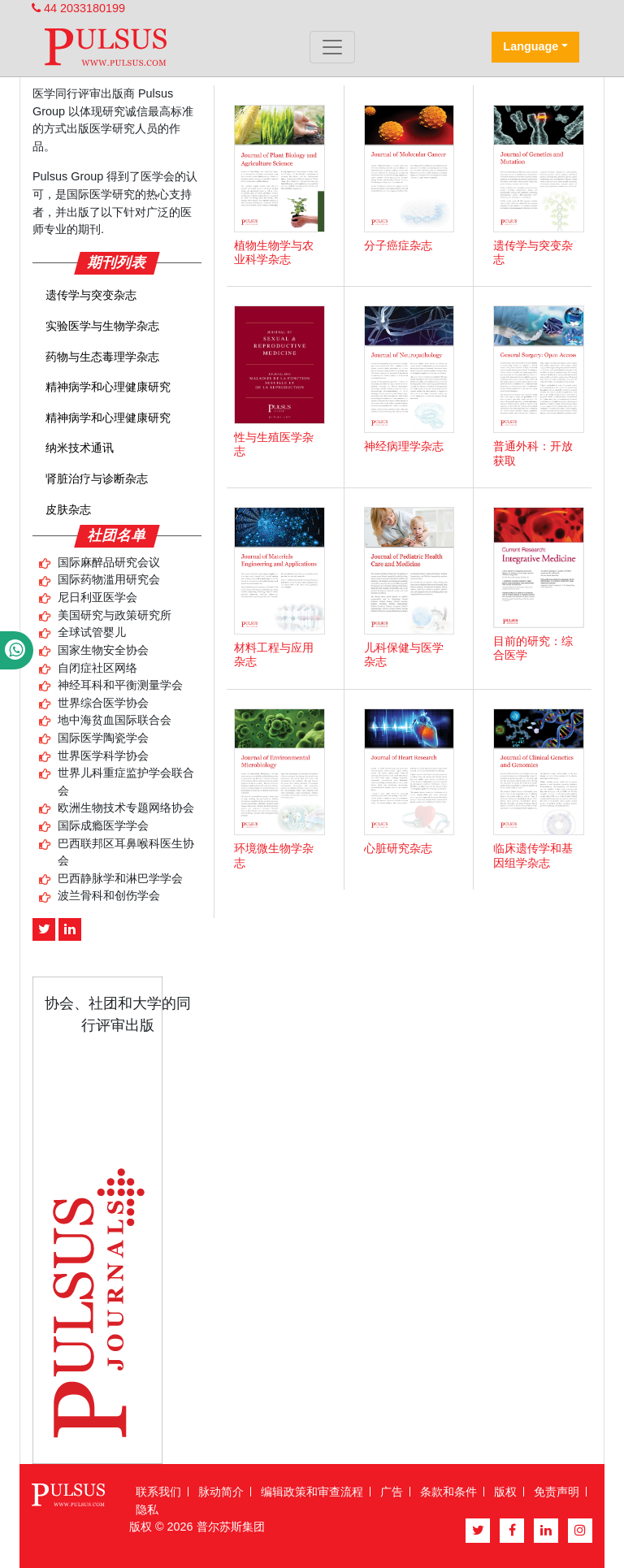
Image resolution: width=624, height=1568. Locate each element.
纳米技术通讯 (80, 447)
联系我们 (158, 1491)
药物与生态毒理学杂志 (102, 356)
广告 (391, 1491)
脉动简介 (221, 1491)
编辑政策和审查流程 (312, 1491)
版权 (505, 1491)
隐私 (147, 1509)
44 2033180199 (78, 8)
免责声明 (556, 1491)
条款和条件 (448, 1491)
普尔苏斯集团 (231, 1526)
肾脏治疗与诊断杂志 (97, 478)
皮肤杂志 (68, 509)
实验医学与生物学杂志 (102, 325)
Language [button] (530, 46)
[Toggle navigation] (332, 47)
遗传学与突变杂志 (91, 294)
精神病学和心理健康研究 (108, 386)
